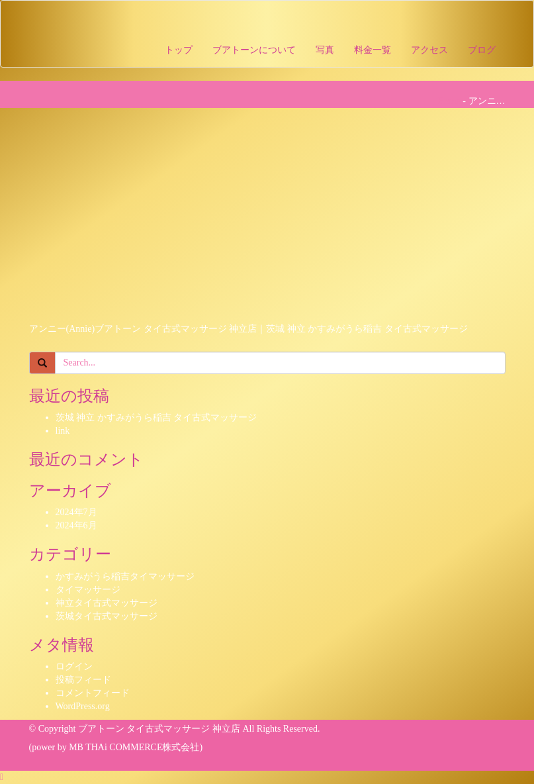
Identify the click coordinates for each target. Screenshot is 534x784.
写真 (325, 50)
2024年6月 (76, 525)
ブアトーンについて (254, 50)
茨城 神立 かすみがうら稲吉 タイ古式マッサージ (156, 417)
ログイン (74, 666)
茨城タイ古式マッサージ (106, 616)
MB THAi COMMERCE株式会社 (134, 747)
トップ (179, 50)
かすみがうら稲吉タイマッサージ (125, 576)
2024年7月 (76, 512)
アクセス (429, 50)
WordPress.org (83, 706)
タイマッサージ (88, 590)
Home (449, 101)
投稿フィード (83, 680)
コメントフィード (93, 693)
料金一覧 (372, 50)
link (63, 431)
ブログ (482, 50)
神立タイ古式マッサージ (106, 603)
